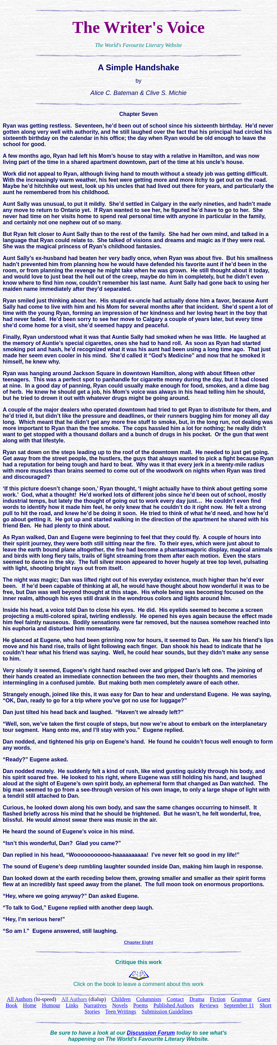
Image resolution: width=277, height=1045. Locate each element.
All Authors (74, 999)
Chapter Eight (138, 942)
